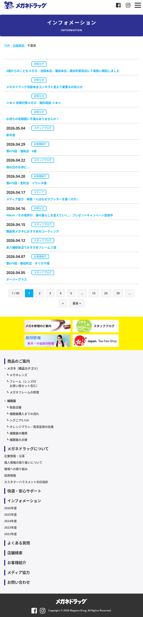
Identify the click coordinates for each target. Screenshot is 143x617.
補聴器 (11, 401)
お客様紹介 (40, 144)
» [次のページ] (63, 303)
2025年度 (10, 514)
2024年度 (10, 521)
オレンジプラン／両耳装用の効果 (32, 427)
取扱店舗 (15, 407)
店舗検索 (14, 552)
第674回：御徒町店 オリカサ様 (27, 263)
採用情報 (10, 475)
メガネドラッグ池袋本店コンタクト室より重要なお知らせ (44, 87)
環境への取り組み (16, 469)
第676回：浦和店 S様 (21, 151)
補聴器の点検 (18, 440)
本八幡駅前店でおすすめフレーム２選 (31, 247)
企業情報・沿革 (14, 456)
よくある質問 (18, 543)
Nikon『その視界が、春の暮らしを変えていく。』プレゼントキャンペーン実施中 (59, 215)
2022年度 (10, 534)
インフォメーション (24, 500)
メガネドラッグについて (28, 448)
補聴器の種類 (18, 433)
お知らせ (39, 64)
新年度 (10, 135)
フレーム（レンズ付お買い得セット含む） (24, 383)
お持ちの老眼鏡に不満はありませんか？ (32, 119)
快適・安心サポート (24, 490)
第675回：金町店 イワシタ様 (26, 183)
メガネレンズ (18, 375)
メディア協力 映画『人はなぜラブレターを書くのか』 (42, 199)
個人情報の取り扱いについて (23, 462)
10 (93, 293)
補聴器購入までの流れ (24, 414)
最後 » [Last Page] (77, 303)
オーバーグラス (16, 279)
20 (106, 293)
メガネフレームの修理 (24, 392)
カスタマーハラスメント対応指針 (26, 482)
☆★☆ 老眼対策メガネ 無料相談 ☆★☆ (33, 103)
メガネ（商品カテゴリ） (23, 368)
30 (118, 293)
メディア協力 (18, 572)
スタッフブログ (43, 128)
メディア (39, 192)
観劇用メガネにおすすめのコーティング (32, 231)
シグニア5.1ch (19, 420)
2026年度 (10, 508)
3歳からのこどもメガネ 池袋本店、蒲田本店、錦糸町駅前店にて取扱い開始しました (63, 71)
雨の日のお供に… (17, 167)
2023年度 (10, 527)
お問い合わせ (18, 582)
